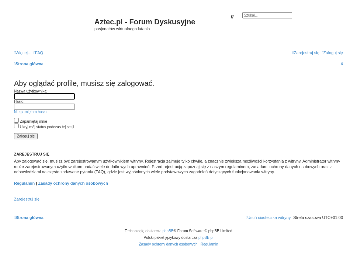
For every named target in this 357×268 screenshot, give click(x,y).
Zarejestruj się (26, 199)
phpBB (168, 231)
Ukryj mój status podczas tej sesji (44, 127)
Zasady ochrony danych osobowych (73, 183)
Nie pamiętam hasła (30, 112)
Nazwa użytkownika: (31, 91)
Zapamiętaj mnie (30, 121)
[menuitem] (38, 52)
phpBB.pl (206, 238)
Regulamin (24, 183)
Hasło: (19, 102)
